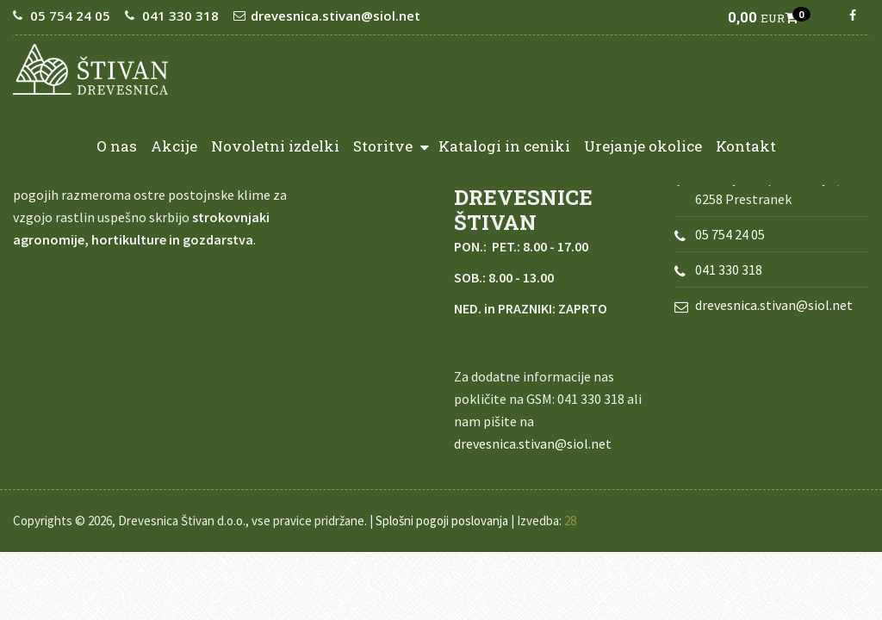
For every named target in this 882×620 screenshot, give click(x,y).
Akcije (174, 146)
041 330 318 (180, 15)
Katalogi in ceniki (504, 146)
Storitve (391, 145)
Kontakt (746, 146)
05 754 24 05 (70, 15)
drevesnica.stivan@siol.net (335, 15)
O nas (116, 146)
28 (570, 520)
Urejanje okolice (643, 146)
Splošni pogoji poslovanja (442, 520)
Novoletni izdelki (275, 146)
